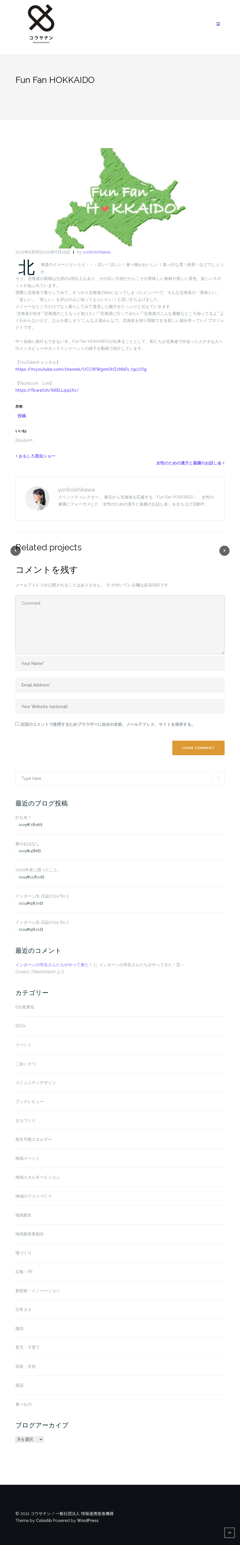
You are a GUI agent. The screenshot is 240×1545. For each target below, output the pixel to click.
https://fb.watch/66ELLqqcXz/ (47, 390)
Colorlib (44, 1520)
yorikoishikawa (96, 252)
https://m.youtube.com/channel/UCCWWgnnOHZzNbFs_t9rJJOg (81, 369)
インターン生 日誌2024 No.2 (42, 922)
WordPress (87, 1520)
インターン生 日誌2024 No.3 (42, 896)
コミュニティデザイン (35, 1082)
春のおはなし (27, 843)
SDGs (20, 1026)
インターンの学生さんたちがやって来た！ (54, 964)
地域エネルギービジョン (37, 1177)
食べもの (23, 1404)
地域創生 (23, 1215)
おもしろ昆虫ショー (37, 456)
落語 (19, 1385)
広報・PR (24, 1271)
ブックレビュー (29, 1101)
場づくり (23, 1252)
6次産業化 (24, 1007)
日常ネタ (23, 1309)
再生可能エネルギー (33, 1139)
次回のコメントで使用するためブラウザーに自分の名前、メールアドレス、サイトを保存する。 (107, 724)
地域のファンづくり (33, 1196)
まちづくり (25, 1120)
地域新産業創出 (29, 1234)
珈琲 (19, 1328)
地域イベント (27, 1158)
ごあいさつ (25, 1063)
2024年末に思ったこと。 (38, 870)
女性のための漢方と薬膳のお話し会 (188, 463)
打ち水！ (23, 817)
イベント (23, 1044)
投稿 (22, 416)
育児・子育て (27, 1347)
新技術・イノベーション (37, 1290)
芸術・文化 (25, 1366)
